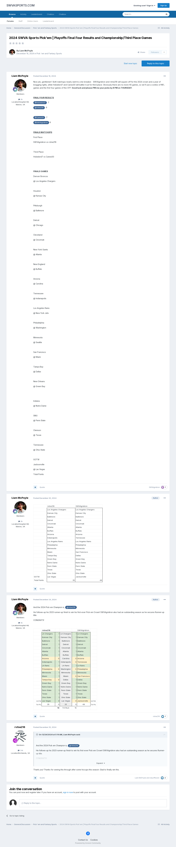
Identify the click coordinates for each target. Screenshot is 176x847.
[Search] (136, 14)
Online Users (32, 21)
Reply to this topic (155, 63)
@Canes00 (39, 117)
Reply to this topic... (31, 803)
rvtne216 (156, 716)
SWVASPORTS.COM (20, 5)
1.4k (20, 750)
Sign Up (163, 5)
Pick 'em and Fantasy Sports (49, 53)
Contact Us (83, 840)
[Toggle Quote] (37, 734)
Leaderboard (48, 21)
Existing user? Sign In (144, 5)
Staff (20, 21)
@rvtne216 (39, 108)
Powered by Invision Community (88, 843)
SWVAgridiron (154, 487)
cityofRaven (154, 778)
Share (141, 52)
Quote (42, 487)
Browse (12, 15)
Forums (10, 21)
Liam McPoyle (26, 51)
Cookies (94, 840)
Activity (23, 14)
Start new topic (130, 63)
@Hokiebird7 (40, 103)
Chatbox (50, 14)
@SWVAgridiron (41, 122)
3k (20, 99)
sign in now (68, 792)
